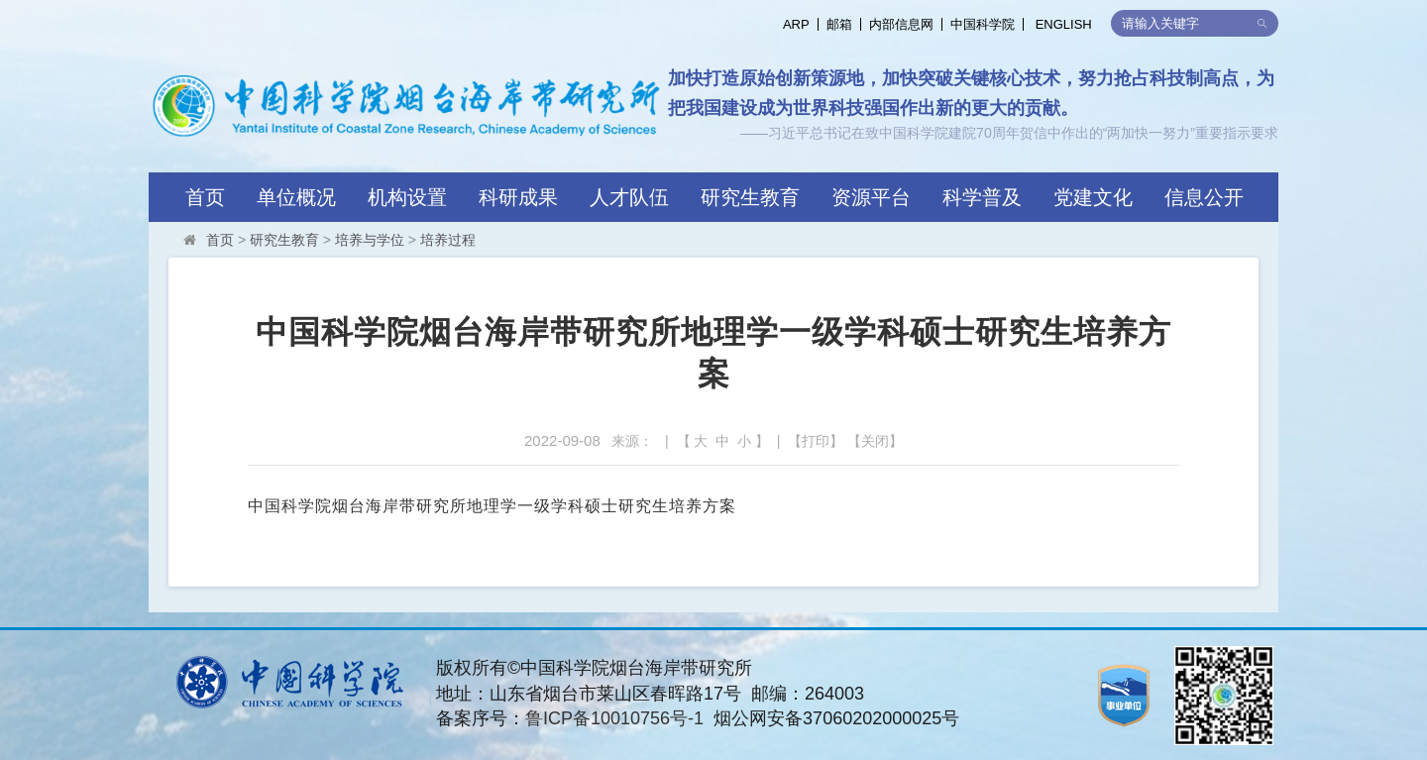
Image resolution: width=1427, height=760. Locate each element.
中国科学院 (982, 24)
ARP (796, 24)
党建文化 (1093, 197)
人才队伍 (629, 197)
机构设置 (407, 197)
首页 (205, 197)
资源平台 (871, 197)
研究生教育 (750, 197)
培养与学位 (369, 240)
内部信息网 (901, 24)
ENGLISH (1064, 24)
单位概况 (296, 197)
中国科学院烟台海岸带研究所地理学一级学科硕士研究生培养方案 (492, 505)
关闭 (875, 441)
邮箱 (839, 24)
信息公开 (1204, 197)
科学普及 (982, 197)
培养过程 (448, 240)
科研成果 (518, 197)
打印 (815, 441)
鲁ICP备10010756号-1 (614, 718)
